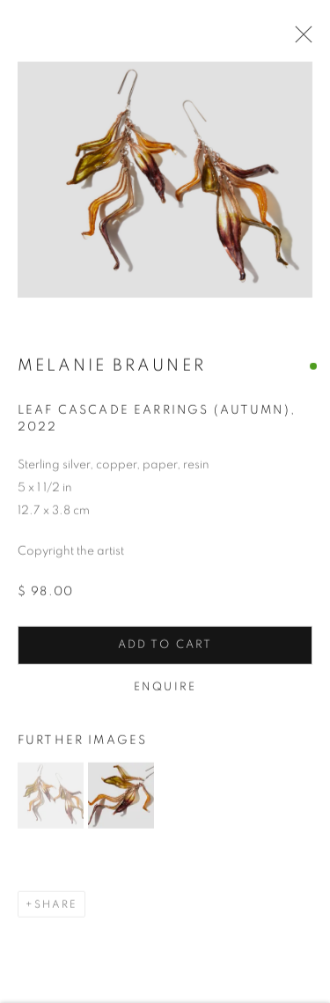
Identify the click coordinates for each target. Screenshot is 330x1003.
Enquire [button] (165, 689)
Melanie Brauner (112, 367)
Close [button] (299, 39)
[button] (51, 797)
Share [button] (55, 906)
